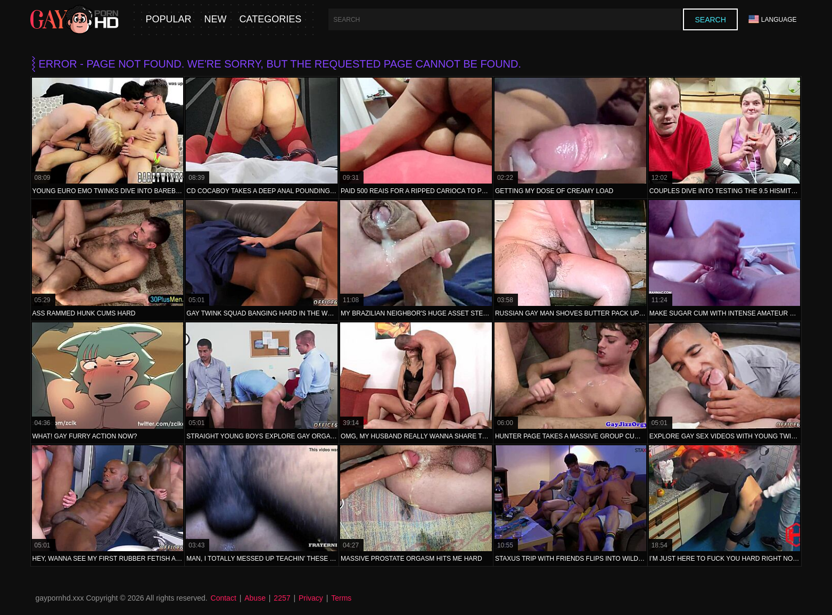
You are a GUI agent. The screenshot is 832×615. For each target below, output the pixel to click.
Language (772, 19)
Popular (169, 19)
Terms (341, 598)
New (215, 19)
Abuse (255, 598)
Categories (271, 19)
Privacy (311, 598)
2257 (282, 598)
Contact (223, 598)
